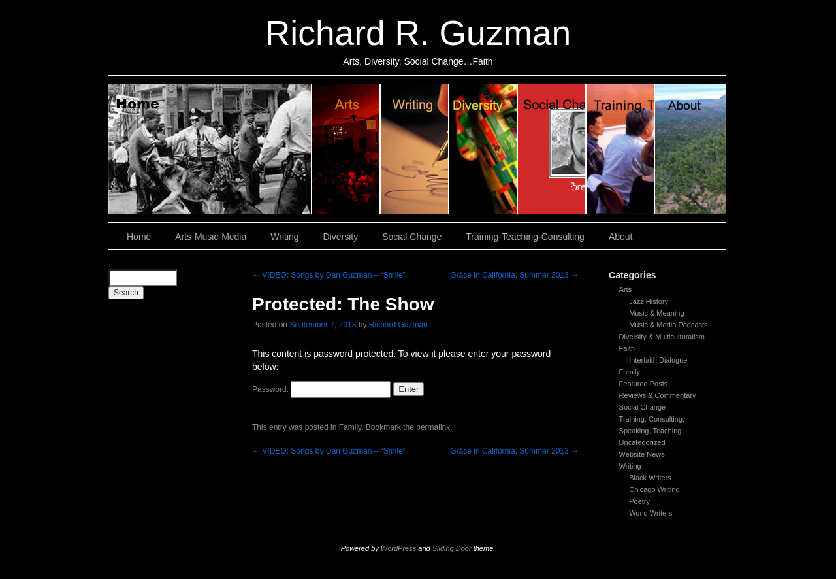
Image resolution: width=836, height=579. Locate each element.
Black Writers (650, 478)
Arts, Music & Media (346, 149)
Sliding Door (452, 548)
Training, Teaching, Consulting (621, 149)
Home (210, 149)
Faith (627, 348)
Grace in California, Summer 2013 (514, 275)
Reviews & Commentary (657, 395)
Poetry (639, 501)
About (690, 149)
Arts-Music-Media (210, 236)
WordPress (398, 548)
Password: (321, 389)
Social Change (552, 149)
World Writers (650, 513)
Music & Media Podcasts (668, 325)
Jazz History (648, 301)
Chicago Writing (654, 489)
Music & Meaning (656, 313)
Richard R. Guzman (418, 33)
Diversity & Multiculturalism (662, 336)
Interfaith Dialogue (658, 360)
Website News (642, 454)
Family (629, 372)
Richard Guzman (398, 324)
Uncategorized (642, 442)
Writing (415, 149)
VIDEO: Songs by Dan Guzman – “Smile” (329, 275)
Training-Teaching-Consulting (525, 236)
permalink (433, 427)
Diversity (483, 149)
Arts (625, 289)
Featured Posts (643, 384)
